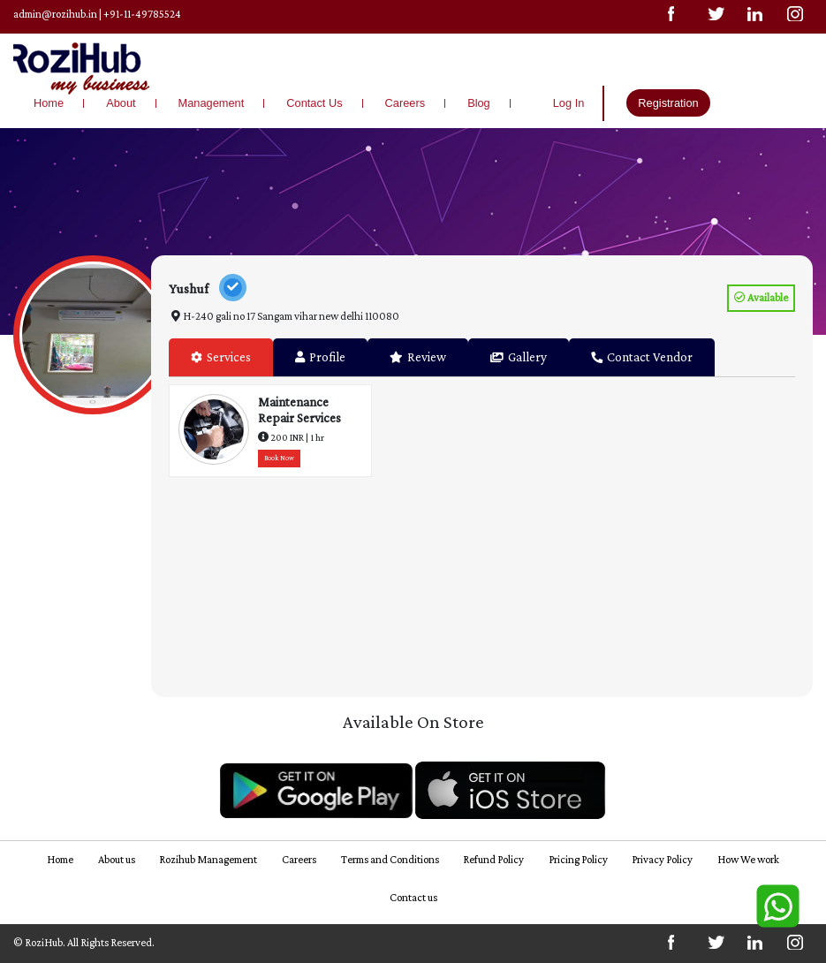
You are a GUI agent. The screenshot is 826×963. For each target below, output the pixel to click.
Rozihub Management (208, 859)
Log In (569, 103)
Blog (478, 103)
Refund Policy (493, 859)
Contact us (413, 897)
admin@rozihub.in (55, 14)
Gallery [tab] (518, 357)
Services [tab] (221, 357)
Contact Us (314, 103)
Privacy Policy (662, 859)
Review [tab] (418, 357)
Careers (405, 103)
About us (116, 859)
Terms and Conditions (390, 859)
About (120, 103)
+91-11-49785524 (142, 14)
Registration (668, 103)
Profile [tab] (320, 357)
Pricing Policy (578, 859)
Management (211, 103)
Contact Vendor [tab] (642, 357)
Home (49, 103)
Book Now (279, 458)
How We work (748, 859)
